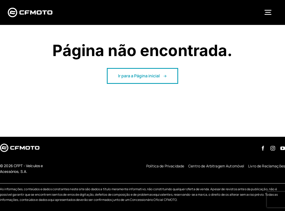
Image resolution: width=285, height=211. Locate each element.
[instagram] (272, 148)
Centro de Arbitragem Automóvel (216, 166)
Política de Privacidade (165, 166)
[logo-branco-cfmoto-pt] (30, 8)
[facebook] (263, 148)
